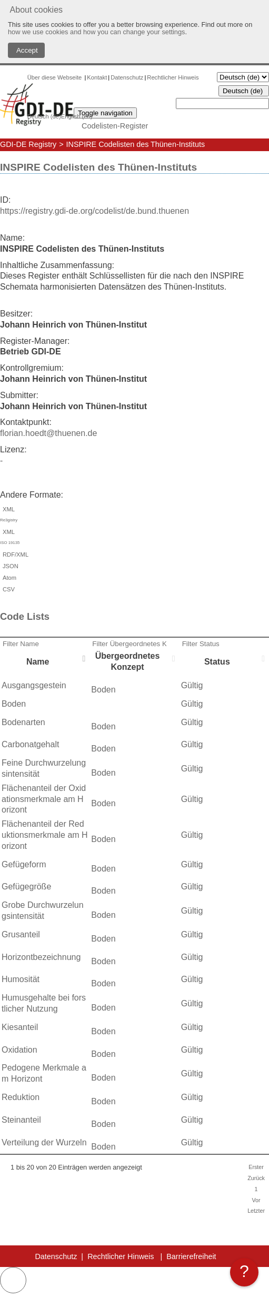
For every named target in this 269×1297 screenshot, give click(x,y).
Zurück (256, 1178)
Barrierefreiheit (191, 1256)
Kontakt (97, 77)
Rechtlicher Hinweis (172, 77)
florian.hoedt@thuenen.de (48, 433)
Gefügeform (24, 864)
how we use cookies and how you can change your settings (96, 32)
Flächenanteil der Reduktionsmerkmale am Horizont (45, 834)
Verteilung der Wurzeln (44, 1142)
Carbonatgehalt (30, 744)
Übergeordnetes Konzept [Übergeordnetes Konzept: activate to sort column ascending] (127, 661)
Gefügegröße (26, 886)
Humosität (20, 979)
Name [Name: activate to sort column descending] (37, 661)
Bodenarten (23, 722)
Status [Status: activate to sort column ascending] (217, 661)
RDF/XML (14, 554)
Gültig (192, 685)
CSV (7, 589)
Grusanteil (21, 934)
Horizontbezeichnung (41, 957)
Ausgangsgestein (34, 685)
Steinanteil (21, 1119)
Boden (103, 689)
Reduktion (20, 1097)
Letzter (256, 1210)
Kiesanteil (20, 1027)
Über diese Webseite (55, 77)
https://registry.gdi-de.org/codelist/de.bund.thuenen (94, 210)
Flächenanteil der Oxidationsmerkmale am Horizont (44, 799)
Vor (256, 1200)
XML (134, 516)
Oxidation (19, 1049)
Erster (256, 1167)
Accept (26, 50)
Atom (8, 578)
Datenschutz (127, 77)
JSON (9, 566)
